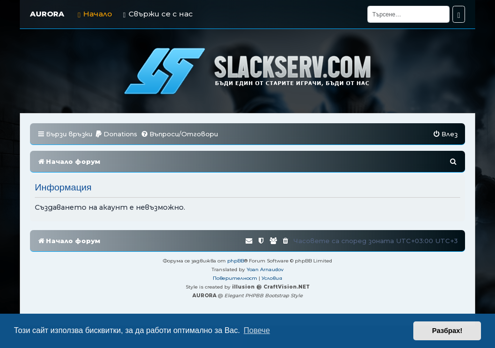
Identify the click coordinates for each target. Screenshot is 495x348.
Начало (95, 13)
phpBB (235, 261)
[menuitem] (116, 134)
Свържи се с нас (157, 13)
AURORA (47, 13)
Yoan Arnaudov (265, 269)
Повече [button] (257, 330)
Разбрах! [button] (447, 330)
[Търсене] (408, 14)
